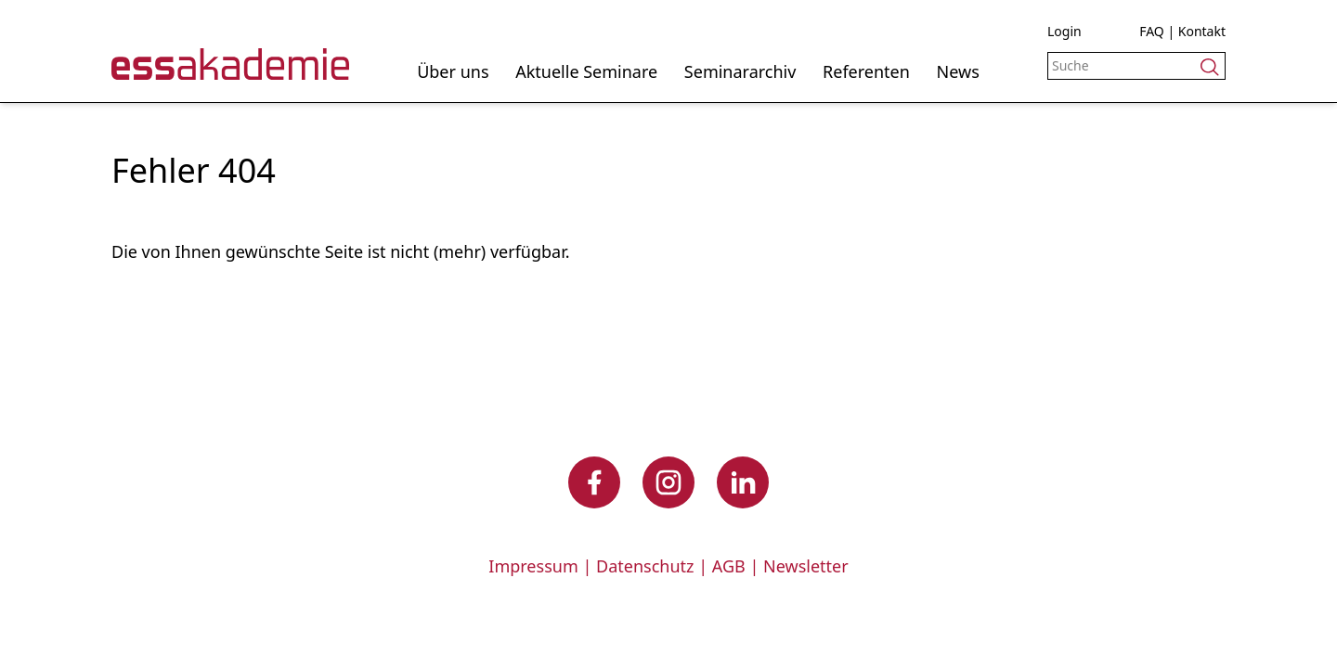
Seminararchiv (740, 71)
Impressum (533, 566)
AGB (729, 566)
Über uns (452, 71)
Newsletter (806, 566)
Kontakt (1202, 31)
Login (1064, 31)
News (958, 71)
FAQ (1151, 31)
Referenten (866, 71)
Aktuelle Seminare (586, 71)
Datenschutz (645, 566)
